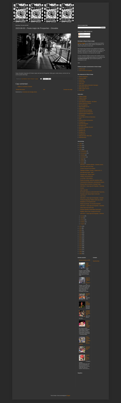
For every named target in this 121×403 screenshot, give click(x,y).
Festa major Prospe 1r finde (88, 265)
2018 (80, 234)
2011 (80, 247)
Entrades (81, 33)
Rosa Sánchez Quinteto (88, 303)
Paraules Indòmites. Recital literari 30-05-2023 (90, 209)
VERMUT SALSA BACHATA (86, 176)
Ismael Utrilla (82, 81)
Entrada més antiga (68, 89)
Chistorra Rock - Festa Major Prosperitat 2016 (88, 324)
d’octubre (82, 155)
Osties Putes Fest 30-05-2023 (87, 207)
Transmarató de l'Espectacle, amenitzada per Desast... (92, 182)
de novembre (83, 153)
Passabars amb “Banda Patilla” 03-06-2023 (90, 194)
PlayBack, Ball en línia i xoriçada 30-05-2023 (90, 211)
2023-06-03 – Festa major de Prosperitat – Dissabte (91, 197)
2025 (80, 145)
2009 (80, 251)
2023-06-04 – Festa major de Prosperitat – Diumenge (92, 186)
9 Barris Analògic (83, 96)
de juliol (82, 161)
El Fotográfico (82, 115)
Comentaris (82, 36)
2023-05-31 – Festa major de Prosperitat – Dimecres (92, 213)
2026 (80, 143)
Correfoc (82, 188)
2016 (80, 238)
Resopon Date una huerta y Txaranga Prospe (90, 184)
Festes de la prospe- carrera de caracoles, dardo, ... (91, 180)
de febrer (82, 221)
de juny (82, 163)
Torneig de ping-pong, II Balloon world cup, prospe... (92, 199)
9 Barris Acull (82, 68)
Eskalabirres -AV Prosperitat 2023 (87, 201)
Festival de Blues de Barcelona (86, 120)
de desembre (83, 151)
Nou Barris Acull (82, 125)
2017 (80, 236)
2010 (80, 249)
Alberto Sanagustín (83, 76)
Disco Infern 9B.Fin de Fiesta (86, 166)
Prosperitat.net (82, 134)
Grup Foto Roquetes (83, 123)
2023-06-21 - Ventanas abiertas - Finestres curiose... (92, 164)
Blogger (68, 395)
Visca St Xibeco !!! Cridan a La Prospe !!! (88, 280)
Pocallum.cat (82, 132)
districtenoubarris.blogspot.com (86, 113)
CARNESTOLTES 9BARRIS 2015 (88, 312)
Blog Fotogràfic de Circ (84, 106)
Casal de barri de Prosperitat (85, 110)
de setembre (83, 157)
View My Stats (96, 261)
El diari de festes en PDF (84, 260)
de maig (82, 216)
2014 (80, 242)
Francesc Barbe (82, 78)
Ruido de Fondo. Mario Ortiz (85, 135)
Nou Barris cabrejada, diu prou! (86, 127)
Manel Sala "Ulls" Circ (84, 87)
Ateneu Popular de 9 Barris (85, 103)
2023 (80, 149)
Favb (80, 118)
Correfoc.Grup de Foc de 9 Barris (87, 168)
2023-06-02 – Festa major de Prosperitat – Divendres (92, 205)
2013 (80, 244)
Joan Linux (81, 83)
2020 (80, 230)
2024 (80, 147)
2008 (80, 253)
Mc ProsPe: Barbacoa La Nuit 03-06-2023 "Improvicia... (92, 192)
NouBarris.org (82, 130)
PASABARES (88, 294)
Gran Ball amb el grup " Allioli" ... (87, 172)
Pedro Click (81, 90)
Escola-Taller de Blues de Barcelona (87, 117)
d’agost (82, 159)
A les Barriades (82, 99)
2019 (80, 232)
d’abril (81, 217)
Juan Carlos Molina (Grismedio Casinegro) (88, 85)
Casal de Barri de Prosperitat (85, 70)
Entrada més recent (20, 89)
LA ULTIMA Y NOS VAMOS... (86, 178)
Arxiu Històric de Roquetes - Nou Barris (88, 101)
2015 (80, 240)
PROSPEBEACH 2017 (88, 348)
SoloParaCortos (82, 137)
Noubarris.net (82, 128)
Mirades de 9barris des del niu (87, 358)
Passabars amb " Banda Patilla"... (87, 174)
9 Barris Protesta (82, 98)
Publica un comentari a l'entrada (25, 86)
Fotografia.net (82, 122)
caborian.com (82, 108)
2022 (80, 226)
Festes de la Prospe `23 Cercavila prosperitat (90, 203)
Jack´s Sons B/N (84, 190)
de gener (82, 223)
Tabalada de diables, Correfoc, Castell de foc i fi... (91, 170)
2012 (80, 245)
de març (82, 219)
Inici (44, 89)
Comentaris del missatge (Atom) (29, 92)
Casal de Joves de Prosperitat (85, 111)
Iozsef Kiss (81, 80)
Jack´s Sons (83, 195)
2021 (80, 228)
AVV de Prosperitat (83, 105)
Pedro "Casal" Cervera (84, 88)
